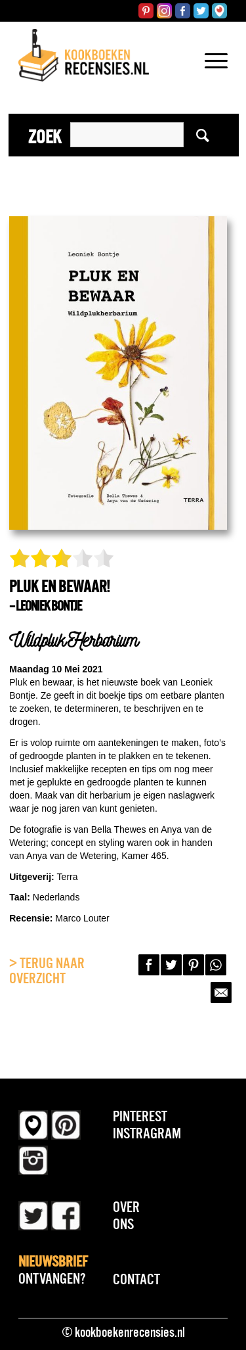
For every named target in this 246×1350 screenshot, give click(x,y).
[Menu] (210, 77)
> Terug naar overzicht (47, 971)
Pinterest (140, 1116)
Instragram (147, 1133)
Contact (136, 1279)
